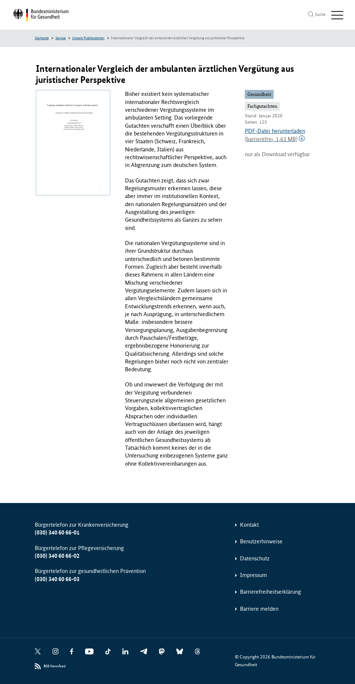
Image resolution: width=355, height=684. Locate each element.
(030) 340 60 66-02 (57, 555)
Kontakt (249, 524)
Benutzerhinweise (261, 541)
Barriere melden (259, 608)
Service (60, 38)
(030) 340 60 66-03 (57, 579)
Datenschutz (255, 558)
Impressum (253, 575)
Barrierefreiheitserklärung (270, 591)
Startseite (42, 38)
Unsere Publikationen (88, 38)
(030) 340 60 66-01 (57, 532)
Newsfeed (54, 666)
